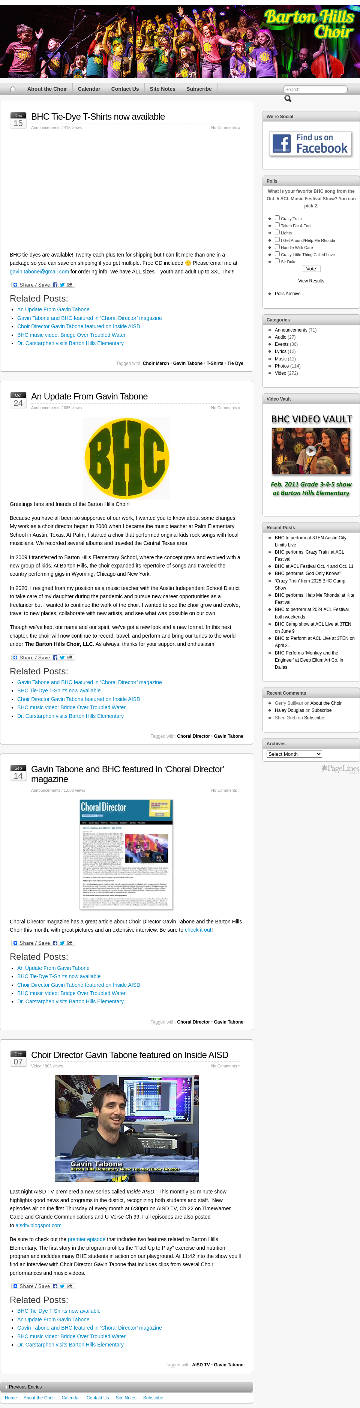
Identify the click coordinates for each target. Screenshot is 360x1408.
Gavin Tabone (187, 363)
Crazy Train (291, 218)
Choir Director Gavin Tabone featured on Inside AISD (78, 326)
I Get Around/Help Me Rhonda (308, 240)
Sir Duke (288, 262)
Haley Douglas (289, 710)
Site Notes (163, 89)
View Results (311, 281)
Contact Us (125, 89)
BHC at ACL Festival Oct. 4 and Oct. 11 (314, 566)
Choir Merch (156, 363)
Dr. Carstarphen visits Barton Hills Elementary (70, 343)
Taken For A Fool (296, 226)
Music (280, 359)
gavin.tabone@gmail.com (39, 272)
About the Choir (47, 89)
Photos (282, 366)
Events (282, 344)
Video (36, 1066)
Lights (286, 233)
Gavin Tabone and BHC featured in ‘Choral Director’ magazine (89, 318)
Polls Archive (288, 293)
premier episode (86, 1239)
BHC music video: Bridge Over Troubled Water (71, 335)
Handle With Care (297, 247)
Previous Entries (25, 1387)
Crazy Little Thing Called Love (308, 254)
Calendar (89, 89)
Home (11, 1397)
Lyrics (280, 351)
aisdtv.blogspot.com (39, 1225)
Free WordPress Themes (340, 769)
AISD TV (201, 1364)
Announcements (45, 127)
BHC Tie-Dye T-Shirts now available (98, 116)
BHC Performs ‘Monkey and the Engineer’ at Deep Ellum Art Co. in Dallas (309, 660)
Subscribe (199, 89)
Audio (280, 337)
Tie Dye (235, 363)
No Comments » (225, 127)
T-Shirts (215, 363)
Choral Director (193, 736)
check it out (198, 930)
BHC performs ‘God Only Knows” (308, 573)
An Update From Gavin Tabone (53, 309)
